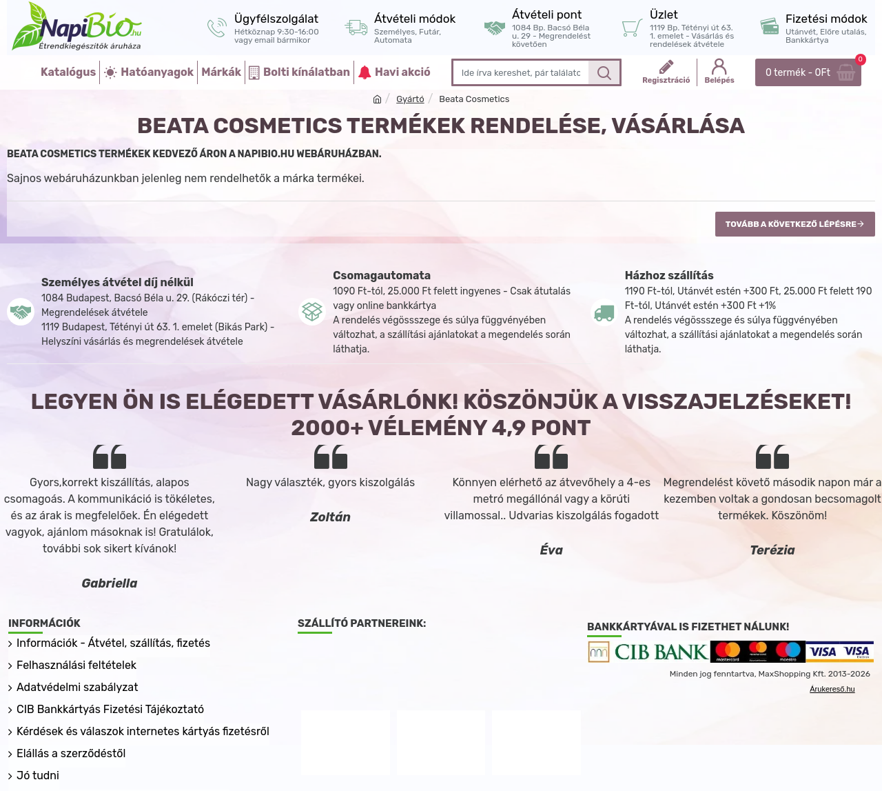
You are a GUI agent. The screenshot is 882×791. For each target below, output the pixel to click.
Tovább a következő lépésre (791, 224)
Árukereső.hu (832, 689)
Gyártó (410, 99)
